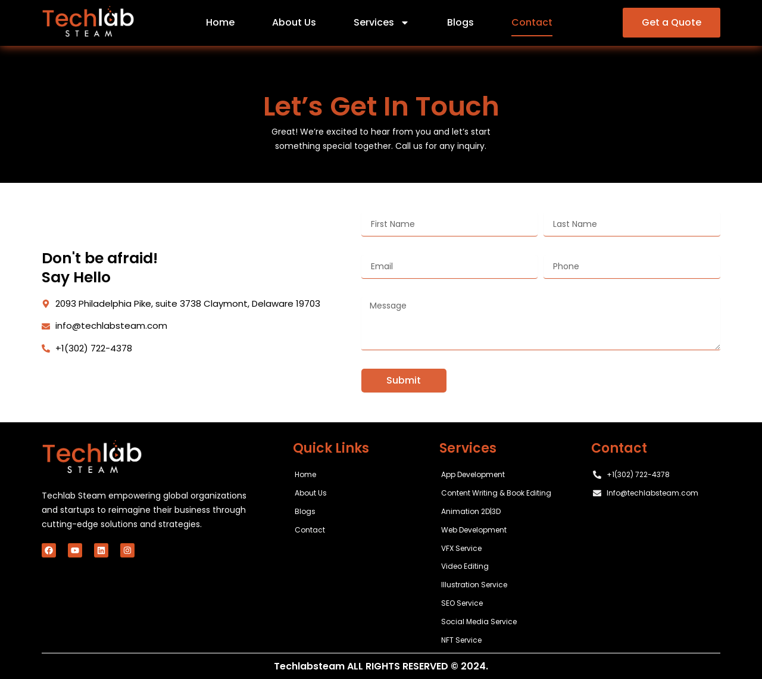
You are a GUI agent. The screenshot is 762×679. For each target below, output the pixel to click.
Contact (531, 22)
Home (220, 22)
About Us (294, 22)
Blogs (460, 22)
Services (382, 22)
